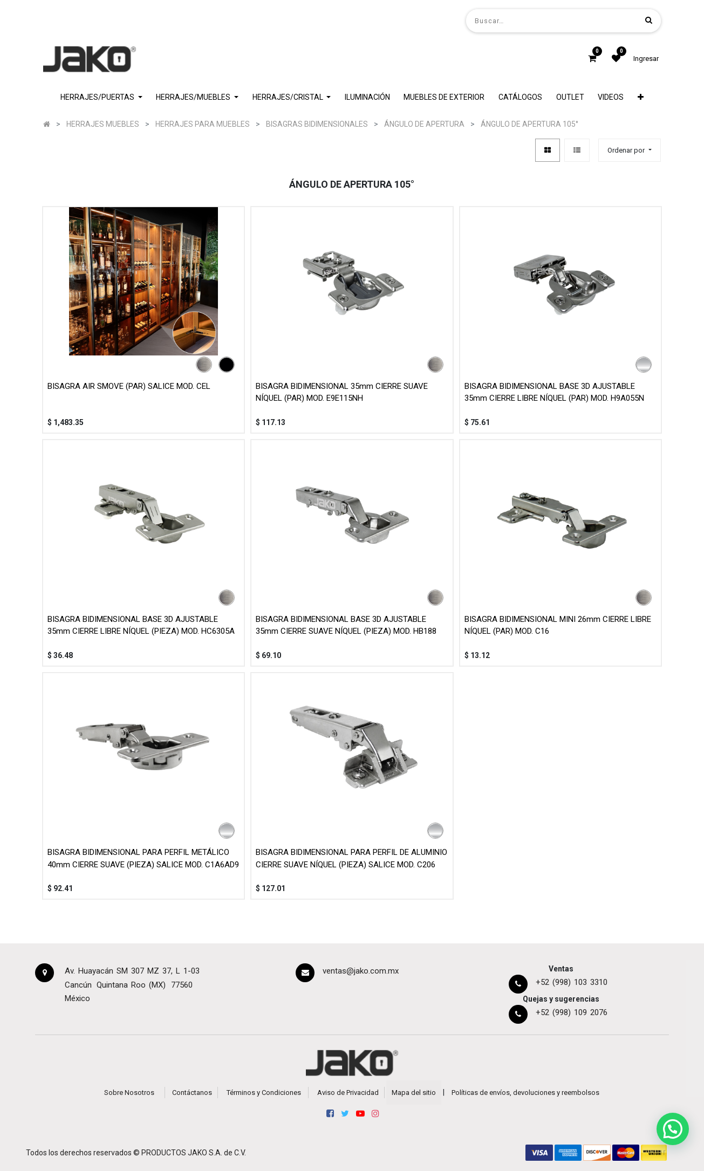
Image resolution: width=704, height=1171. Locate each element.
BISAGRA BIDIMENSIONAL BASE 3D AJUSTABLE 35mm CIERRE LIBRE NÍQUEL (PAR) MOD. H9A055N (554, 392)
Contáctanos (192, 1092)
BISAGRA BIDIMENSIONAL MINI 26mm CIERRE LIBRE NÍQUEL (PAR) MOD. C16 (557, 625)
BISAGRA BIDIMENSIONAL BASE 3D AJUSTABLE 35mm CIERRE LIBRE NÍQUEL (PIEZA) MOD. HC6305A (141, 625)
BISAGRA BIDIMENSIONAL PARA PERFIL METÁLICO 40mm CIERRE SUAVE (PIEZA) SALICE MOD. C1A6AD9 (143, 858)
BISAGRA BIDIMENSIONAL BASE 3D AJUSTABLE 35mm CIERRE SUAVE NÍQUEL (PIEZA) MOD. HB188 (346, 625)
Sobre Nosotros (129, 1092)
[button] (641, 97)
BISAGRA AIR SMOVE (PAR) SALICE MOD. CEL (128, 386)
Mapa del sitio (414, 1092)
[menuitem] (367, 97)
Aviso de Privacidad (348, 1092)
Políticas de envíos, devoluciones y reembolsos (525, 1092)
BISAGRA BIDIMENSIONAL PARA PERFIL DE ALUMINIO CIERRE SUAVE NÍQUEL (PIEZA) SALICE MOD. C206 (351, 858)
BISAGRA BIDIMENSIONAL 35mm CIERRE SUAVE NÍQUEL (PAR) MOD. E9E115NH (342, 392)
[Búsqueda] (649, 20)
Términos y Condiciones (264, 1092)
